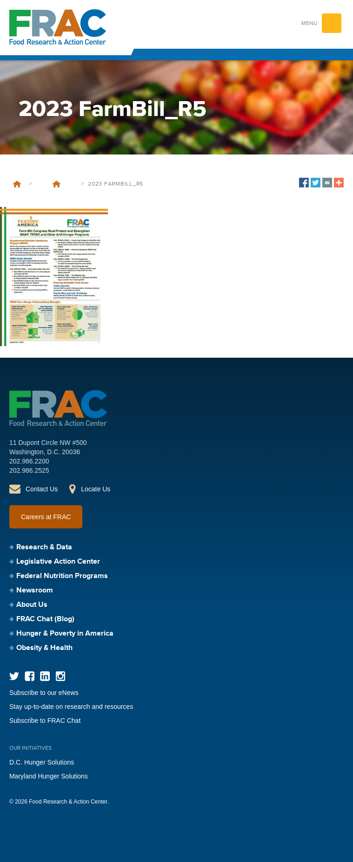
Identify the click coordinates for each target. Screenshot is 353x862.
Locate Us (95, 489)
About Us (31, 605)
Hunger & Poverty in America (64, 633)
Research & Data (44, 547)
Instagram (60, 676)
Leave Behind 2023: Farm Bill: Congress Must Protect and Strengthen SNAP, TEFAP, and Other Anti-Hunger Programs (56, 184)
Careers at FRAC (46, 517)
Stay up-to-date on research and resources (71, 706)
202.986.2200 (29, 461)
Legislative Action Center (58, 562)
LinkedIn (45, 676)
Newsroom (34, 590)
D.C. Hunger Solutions (41, 762)
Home (17, 184)
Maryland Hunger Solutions (48, 776)
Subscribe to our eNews (44, 692)
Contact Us (42, 489)
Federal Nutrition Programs (62, 576)
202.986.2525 (29, 470)
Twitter (14, 676)
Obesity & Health (44, 648)
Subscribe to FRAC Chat (44, 720)
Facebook (29, 676)
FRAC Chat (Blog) (45, 619)
